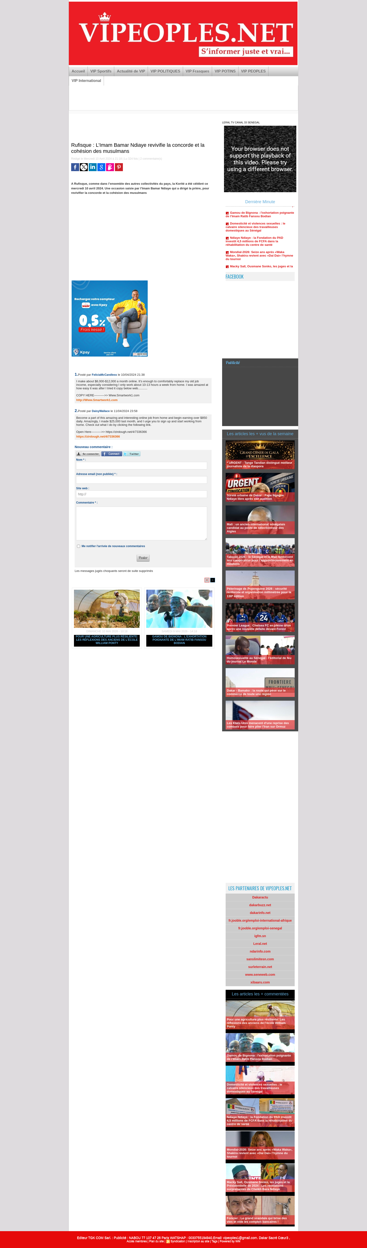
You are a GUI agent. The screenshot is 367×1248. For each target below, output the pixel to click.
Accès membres (137, 1241)
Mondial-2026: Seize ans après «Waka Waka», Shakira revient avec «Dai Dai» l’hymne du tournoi (259, 259)
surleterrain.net (260, 967)
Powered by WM (230, 1241)
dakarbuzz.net (260, 905)
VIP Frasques (197, 71)
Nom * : (81, 459)
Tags (214, 1241)
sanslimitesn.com (260, 959)
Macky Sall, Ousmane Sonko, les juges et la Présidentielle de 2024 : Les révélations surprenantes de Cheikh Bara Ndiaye (258, 1185)
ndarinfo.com (260, 951)
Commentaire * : (87, 502)
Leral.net (260, 944)
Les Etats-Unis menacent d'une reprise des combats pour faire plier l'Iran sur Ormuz (258, 724)
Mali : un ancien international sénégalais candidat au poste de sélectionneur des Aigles (256, 528)
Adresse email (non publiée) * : (96, 474)
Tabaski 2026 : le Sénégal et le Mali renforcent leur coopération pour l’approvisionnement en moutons (260, 560)
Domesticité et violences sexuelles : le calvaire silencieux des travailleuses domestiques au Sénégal (255, 230)
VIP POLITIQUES (165, 71)
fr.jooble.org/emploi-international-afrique (260, 920)
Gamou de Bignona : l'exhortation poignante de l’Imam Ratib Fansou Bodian (179, 640)
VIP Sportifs (100, 71)
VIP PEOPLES (253, 71)
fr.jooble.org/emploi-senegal (260, 928)
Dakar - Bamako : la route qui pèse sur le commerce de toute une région (256, 692)
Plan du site (156, 1241)
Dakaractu (260, 897)
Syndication (178, 1241)
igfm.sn (260, 936)
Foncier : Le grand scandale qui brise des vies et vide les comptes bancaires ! (257, 1219)
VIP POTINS (225, 71)
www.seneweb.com (260, 974)
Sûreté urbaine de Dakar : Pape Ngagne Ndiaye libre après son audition (255, 497)
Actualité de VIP (131, 71)
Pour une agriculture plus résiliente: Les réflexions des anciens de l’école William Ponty (107, 640)
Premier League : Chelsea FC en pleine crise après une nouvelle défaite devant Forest (259, 627)
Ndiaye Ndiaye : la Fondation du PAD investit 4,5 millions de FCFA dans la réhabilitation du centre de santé (254, 245)
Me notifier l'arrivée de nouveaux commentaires (113, 546)
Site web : (82, 488)
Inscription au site (198, 1241)
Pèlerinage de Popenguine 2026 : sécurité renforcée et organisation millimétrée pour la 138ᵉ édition (259, 592)
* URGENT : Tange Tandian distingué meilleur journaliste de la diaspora (259, 464)
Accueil (78, 71)
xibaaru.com (260, 982)
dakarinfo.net (260, 913)
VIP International (86, 81)
